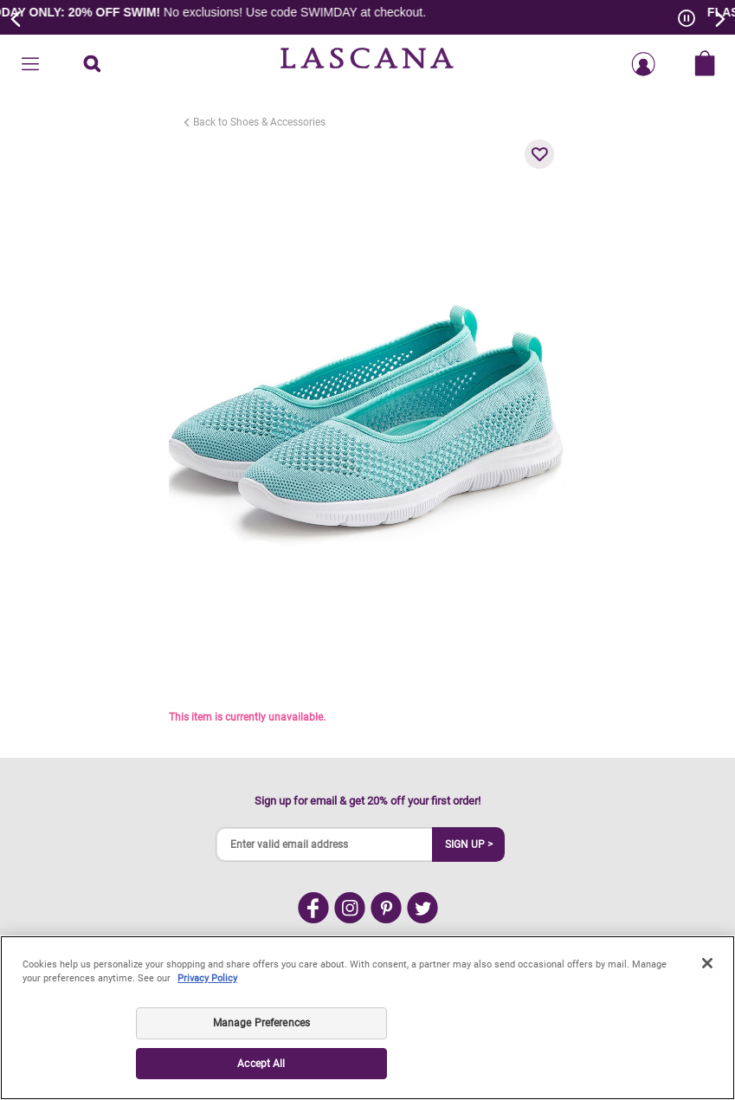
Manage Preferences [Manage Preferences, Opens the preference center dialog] (261, 1023)
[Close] (707, 963)
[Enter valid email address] (324, 844)
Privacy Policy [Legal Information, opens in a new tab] (207, 978)
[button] (539, 154)
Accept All (261, 1064)
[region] (367, 1017)
